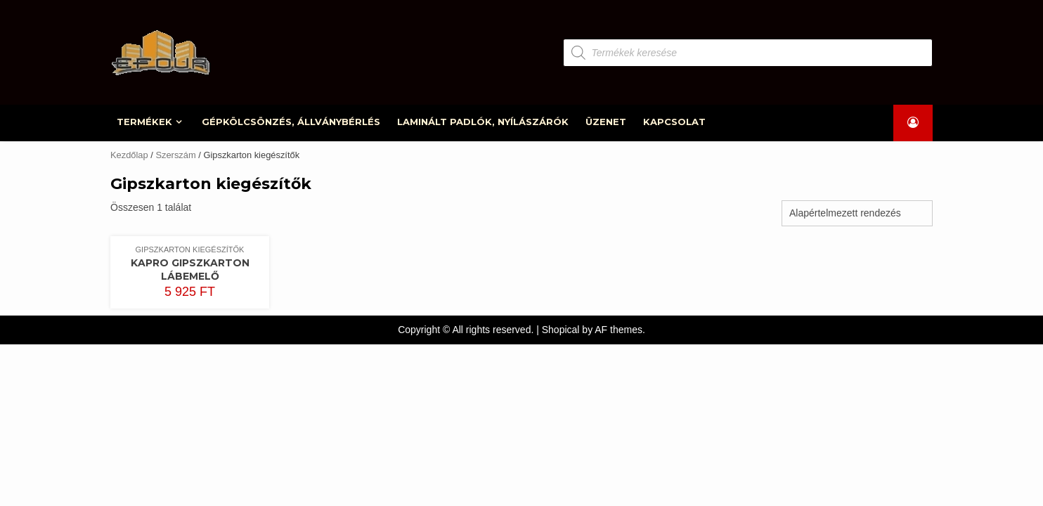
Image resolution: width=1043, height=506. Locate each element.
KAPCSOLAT (675, 121)
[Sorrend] (857, 213)
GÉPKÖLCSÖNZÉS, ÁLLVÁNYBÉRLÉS (291, 121)
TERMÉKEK (145, 121)
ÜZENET (606, 121)
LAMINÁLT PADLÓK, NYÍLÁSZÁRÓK (483, 121)
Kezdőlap (129, 155)
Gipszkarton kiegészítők (190, 249)
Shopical (561, 329)
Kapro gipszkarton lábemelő (190, 270)
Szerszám (175, 155)
